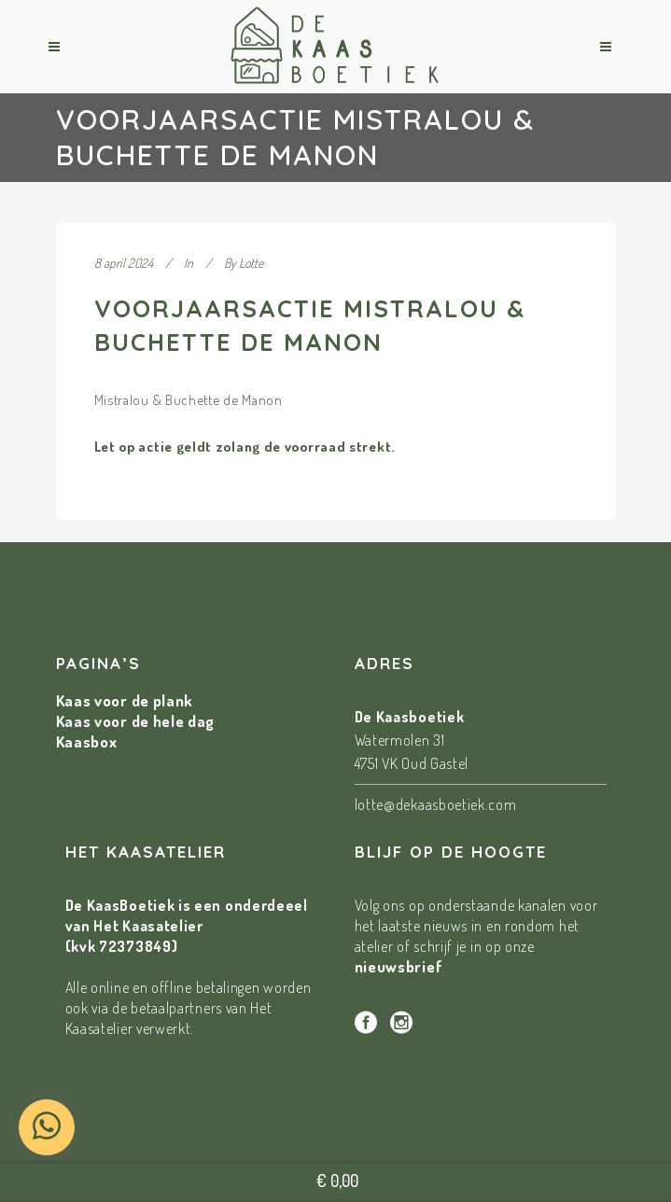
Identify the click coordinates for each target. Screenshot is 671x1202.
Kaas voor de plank (125, 700)
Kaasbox (87, 741)
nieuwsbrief (399, 966)
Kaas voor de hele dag (136, 721)
